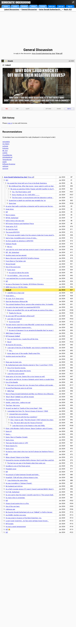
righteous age (10, 509)
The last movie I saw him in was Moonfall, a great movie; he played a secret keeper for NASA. (38, 324)
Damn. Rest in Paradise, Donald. (17, 437)
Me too (9, 247)
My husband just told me (14, 486)
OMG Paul (10, 391)
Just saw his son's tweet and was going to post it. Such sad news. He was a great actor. (36, 249)
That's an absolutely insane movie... (19, 327)
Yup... (11, 350)
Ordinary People (11, 244)
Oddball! (8, 290)
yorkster (5, 146)
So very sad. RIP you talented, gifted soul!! (20, 316)
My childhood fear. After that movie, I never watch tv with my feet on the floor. (35, 186)
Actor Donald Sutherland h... (50, 9)
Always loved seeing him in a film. (17, 503)
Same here (12, 203)
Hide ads (52, 6)
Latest (15, 6)
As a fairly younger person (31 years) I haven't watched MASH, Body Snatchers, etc (34, 489)
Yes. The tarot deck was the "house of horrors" (26, 423)
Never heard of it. (12, 446)
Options (48, 108)
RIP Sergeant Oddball (13, 336)
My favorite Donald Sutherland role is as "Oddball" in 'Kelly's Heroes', (29, 512)
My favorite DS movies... (14, 345)
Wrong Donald (10, 264)
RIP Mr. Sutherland (12, 218)
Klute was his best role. (14, 362)
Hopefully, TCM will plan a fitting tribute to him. (22, 477)
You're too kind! (14, 322)
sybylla (4, 153)
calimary (5, 166)
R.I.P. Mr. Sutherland (12, 492)
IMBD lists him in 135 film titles (16, 287)
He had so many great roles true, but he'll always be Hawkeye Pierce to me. (31, 451)
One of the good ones (13, 267)
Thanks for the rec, (15, 313)
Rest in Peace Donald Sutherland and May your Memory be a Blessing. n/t (31, 394)
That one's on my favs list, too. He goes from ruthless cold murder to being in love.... (36, 385)
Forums (42, 6)
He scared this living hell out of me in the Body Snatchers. (27, 183)
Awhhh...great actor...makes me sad (18, 402)
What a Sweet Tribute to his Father (17, 457)
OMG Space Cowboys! (13, 333)
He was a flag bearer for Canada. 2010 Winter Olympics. (25, 284)
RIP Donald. (10, 524)
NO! (7, 180)
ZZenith (10, 61)
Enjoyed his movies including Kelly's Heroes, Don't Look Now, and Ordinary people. (34, 460)
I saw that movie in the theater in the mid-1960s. (28, 425)
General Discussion (29, 9)
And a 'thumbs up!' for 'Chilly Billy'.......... (25, 195)
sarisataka (6, 142)
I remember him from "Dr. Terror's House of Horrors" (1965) (27, 411)
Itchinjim (5, 148)
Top (17, 108)
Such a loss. (10, 440)
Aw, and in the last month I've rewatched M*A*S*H (23, 307)
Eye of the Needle (12, 382)
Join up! (61, 6)
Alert (28, 108)
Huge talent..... (11, 296)
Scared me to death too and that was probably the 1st (27, 200)
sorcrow (5, 168)
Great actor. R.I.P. (12, 226)
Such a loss (10, 449)
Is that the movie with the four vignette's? (23, 417)
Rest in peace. (10, 215)
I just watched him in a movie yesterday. (19, 278)
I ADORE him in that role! (15, 293)
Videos (33, 6)
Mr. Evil (5, 151)
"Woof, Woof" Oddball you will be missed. (20, 397)
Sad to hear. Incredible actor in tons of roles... (21, 238)
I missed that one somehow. (18, 414)
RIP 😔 (8, 529)
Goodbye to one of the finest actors (18, 466)
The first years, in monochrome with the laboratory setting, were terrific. (37, 198)
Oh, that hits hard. (12, 229)
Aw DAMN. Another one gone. (16, 515)
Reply (69, 108)
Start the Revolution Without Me (17, 301)
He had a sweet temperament (16, 526)
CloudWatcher (7, 155)
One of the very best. (13, 506)
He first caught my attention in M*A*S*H (19, 241)
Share (59, 108)
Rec (7, 108)
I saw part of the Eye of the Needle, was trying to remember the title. (30, 348)
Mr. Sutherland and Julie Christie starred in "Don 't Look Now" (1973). (29, 365)
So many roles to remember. (15, 498)
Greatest (24, 6)
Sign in (70, 6)
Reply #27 (68, 9)
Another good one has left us (16, 356)
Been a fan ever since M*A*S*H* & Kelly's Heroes (22, 258)
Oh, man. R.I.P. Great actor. (15, 299)
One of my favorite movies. (16, 368)
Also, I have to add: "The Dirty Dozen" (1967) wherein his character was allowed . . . (38, 420)
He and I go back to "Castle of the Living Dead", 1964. (24, 408)
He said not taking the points (19, 273)
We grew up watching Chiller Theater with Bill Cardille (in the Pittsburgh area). (37, 189)
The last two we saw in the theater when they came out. (26, 463)
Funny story (11, 270)
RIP (7, 212)
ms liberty (5, 144)
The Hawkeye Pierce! (13, 400)
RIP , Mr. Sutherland (12, 252)
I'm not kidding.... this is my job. (18, 275)
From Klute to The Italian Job (16, 261)
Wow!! (9, 342)
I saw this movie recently (15, 374)
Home (6, 6)
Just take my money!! (14, 319)
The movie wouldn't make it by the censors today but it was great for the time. (34, 235)
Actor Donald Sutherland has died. (43, 53)
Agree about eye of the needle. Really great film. (23, 353)
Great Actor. (10, 209)
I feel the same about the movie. (20, 371)
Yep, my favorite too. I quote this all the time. (22, 339)
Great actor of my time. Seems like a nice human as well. (25, 376)
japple (4, 162)
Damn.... (8, 434)
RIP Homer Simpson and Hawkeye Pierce (20, 223)
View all (59, 53)
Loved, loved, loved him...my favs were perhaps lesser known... (27, 521)
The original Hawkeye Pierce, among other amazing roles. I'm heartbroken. (31, 304)
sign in (10, 123)
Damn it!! (9, 431)
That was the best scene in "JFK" (17, 443)
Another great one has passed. (16, 255)
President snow (11, 469)
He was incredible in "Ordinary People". (19, 483)
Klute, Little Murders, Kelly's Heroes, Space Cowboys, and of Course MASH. (31, 428)
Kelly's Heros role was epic (15, 221)
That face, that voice (13, 405)
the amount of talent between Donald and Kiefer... (23, 475)
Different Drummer (8, 164)
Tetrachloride (7, 160)
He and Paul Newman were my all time (19, 388)
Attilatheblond (7, 157)
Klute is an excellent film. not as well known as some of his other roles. (32, 310)
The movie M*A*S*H (12, 232)
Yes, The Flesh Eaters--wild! (21, 192)
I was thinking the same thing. (17, 480)
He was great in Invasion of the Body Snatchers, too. (24, 518)
